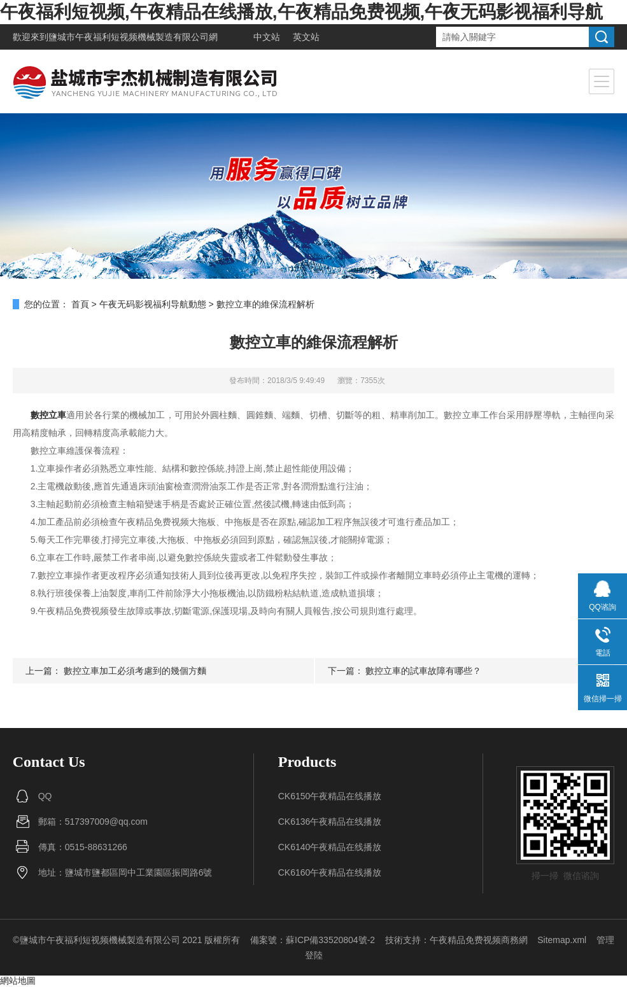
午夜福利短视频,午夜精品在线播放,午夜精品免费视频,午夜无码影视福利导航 (301, 12)
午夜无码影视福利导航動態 (152, 304)
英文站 (306, 37)
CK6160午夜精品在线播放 (330, 872)
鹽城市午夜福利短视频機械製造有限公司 (128, 37)
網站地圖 (18, 981)
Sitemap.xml (561, 940)
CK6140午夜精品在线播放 (330, 847)
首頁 (80, 304)
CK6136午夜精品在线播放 (330, 821)
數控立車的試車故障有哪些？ (423, 671)
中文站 (266, 37)
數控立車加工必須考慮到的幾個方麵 (135, 671)
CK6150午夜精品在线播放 (330, 796)
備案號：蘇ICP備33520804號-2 (312, 940)
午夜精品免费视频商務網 (479, 940)
